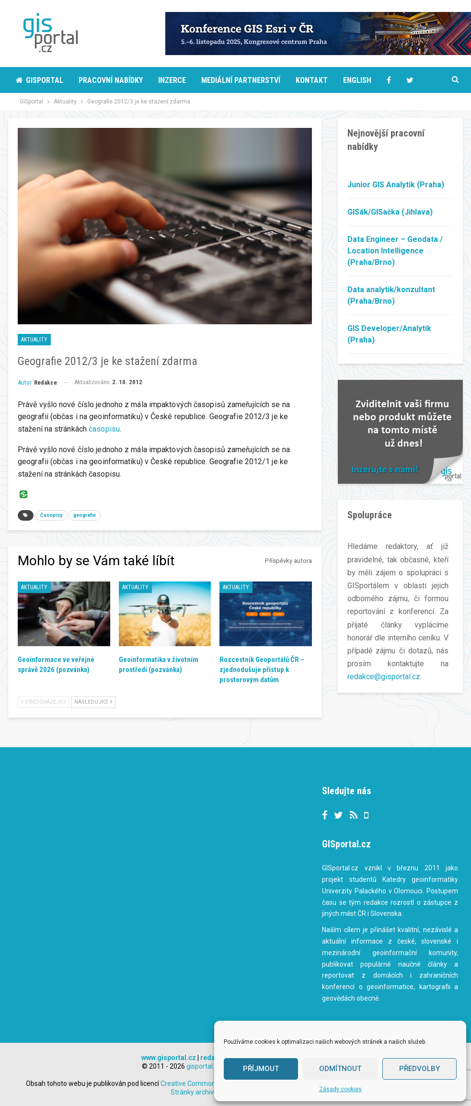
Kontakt (312, 80)
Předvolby (419, 1068)
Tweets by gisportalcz (203, 792)
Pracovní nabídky (111, 80)
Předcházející (43, 702)
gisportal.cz (203, 1066)
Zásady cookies (340, 1089)
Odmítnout (340, 1068)
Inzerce (172, 80)
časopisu (104, 428)
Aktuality (34, 339)
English (357, 80)
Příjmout (261, 1068)
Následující (93, 702)
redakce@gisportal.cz (383, 676)
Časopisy (51, 515)
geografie (84, 515)
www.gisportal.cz (168, 1057)
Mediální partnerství (240, 80)
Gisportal (39, 80)
